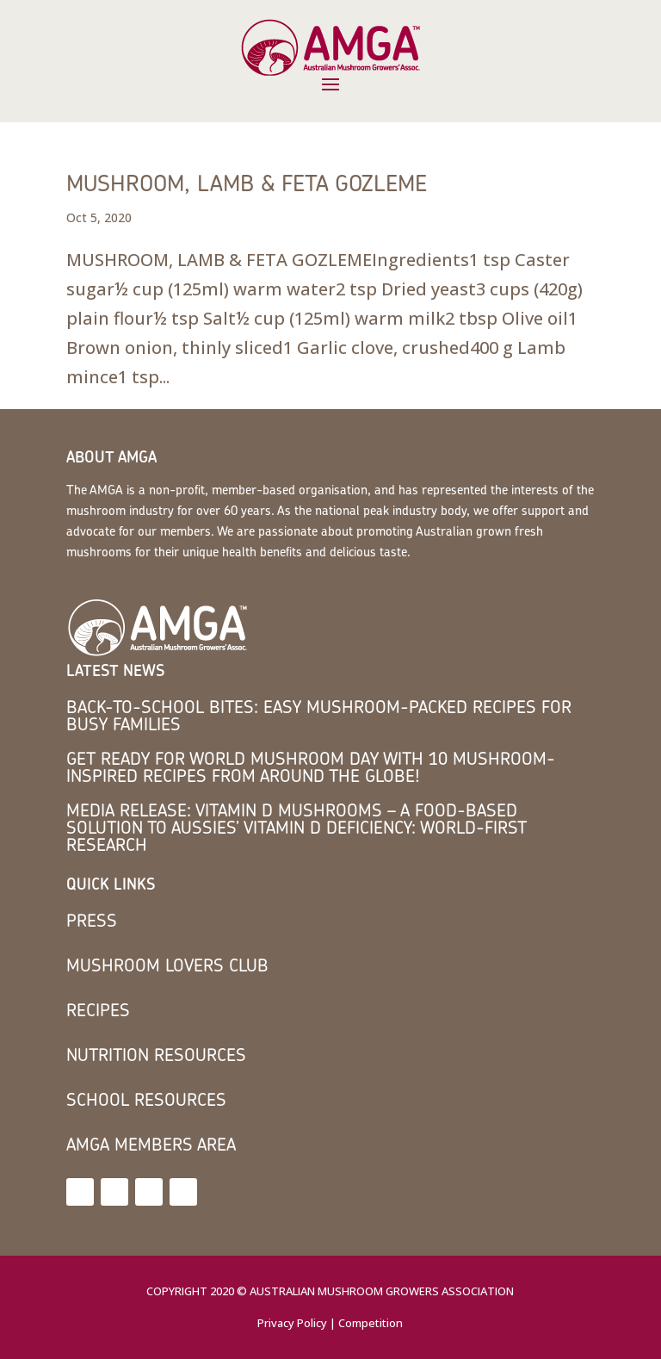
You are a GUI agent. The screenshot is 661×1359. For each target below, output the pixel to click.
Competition (370, 1323)
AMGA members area (151, 1144)
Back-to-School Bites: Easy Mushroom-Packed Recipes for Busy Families (318, 715)
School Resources (146, 1099)
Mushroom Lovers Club (167, 965)
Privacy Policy (292, 1323)
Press (91, 920)
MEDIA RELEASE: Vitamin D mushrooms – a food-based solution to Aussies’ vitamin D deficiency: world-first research (296, 827)
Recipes (98, 1009)
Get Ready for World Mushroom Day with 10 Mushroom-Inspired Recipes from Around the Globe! (310, 767)
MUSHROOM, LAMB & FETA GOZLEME (246, 183)
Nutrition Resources (156, 1054)
